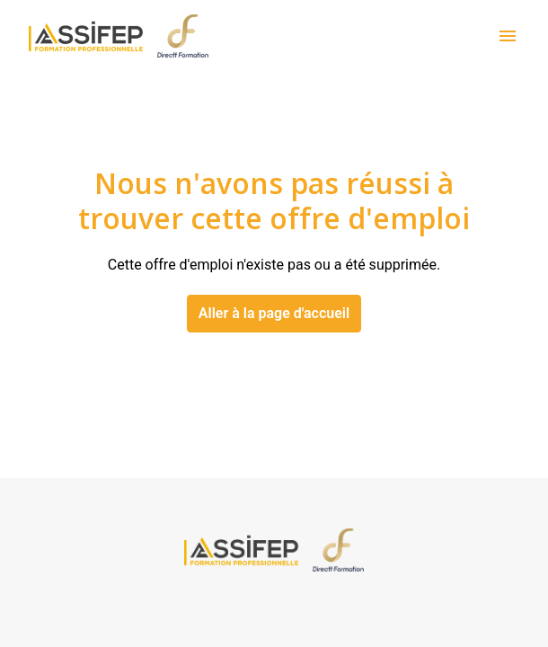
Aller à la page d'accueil (274, 313)
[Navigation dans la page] (507, 36)
